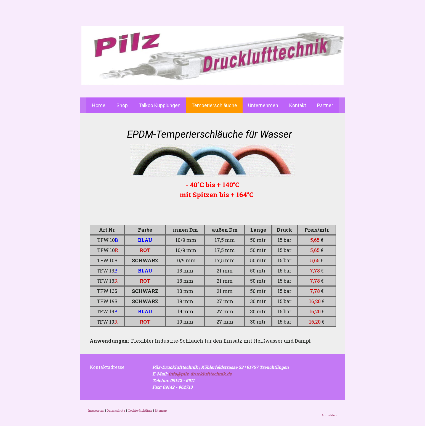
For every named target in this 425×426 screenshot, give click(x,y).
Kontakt (297, 105)
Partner (325, 105)
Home (98, 105)
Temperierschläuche (214, 105)
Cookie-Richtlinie (140, 410)
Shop (122, 105)
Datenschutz (116, 410)
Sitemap (161, 410)
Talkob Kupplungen (159, 105)
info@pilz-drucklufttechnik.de (200, 374)
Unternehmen (263, 105)
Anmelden (329, 415)
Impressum (96, 410)
